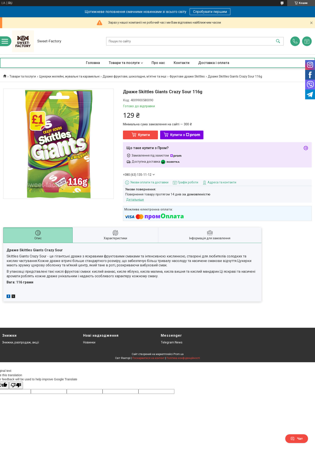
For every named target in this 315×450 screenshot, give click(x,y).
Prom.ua (178, 354)
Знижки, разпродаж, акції (20, 342)
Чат (296, 439)
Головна (93, 63)
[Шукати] (278, 41)
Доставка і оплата (213, 63)
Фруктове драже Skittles (187, 76)
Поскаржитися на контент (148, 358)
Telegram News (171, 342)
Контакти (181, 63)
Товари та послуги (124, 63)
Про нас (158, 63)
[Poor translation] (16, 385)
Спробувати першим (210, 12)
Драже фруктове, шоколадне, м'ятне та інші (134, 76)
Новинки (89, 342)
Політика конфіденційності (183, 358)
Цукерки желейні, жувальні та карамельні (69, 76)
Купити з (185, 135)
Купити (144, 135)
